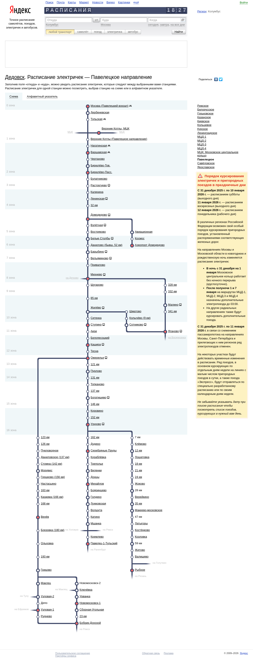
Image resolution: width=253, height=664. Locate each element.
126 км (45, 443)
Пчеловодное (49, 450)
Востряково (98, 231)
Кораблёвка (98, 457)
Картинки (124, 2)
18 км (138, 463)
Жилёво (96, 307)
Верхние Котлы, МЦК (115, 128)
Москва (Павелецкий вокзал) (109, 105)
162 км (95, 437)
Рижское (203, 105)
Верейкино (142, 496)
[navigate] (92, 2)
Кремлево (97, 536)
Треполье (97, 463)
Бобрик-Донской (90, 622)
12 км (138, 450)
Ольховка (47, 543)
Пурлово (96, 371)
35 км (138, 503)
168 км (45, 503)
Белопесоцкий (100, 337)
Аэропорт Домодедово (149, 245)
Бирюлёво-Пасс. (101, 172)
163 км (45, 490)
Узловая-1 (47, 609)
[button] (96, 20)
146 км (95, 404)
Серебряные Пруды (103, 450)
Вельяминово (99, 258)
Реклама (169, 653)
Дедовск (15, 77)
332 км (172, 291)
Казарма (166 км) (52, 496)
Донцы (95, 477)
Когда (153, 20)
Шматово (135, 311)
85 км (94, 298)
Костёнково (142, 530)
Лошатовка (142, 457)
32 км (94, 205)
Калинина (97, 192)
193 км (45, 556)
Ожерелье (97, 357)
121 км (95, 364)
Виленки (96, 470)
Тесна (94, 351)
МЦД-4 (201, 148)
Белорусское (205, 109)
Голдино (96, 496)
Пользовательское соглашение (72, 653)
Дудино (95, 443)
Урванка (84, 596)
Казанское (204, 117)
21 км (138, 470)
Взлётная (97, 225)
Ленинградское (207, 133)
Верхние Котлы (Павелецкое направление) (119, 139)
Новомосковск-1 (89, 603)
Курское (202, 129)
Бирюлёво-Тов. (100, 165)
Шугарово (97, 284)
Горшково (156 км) (53, 477)
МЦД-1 (201, 136)
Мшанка (96, 523)
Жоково (140, 483)
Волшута (96, 510)
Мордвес (46, 470)
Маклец (46, 583)
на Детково (72, 277)
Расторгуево (99, 185)
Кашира (96, 344)
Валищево (142, 556)
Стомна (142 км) (51, 463)
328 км (172, 284)
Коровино (97, 410)
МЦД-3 (201, 144)
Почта (61, 2)
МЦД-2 (201, 140)
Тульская (96, 119)
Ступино (96, 324)
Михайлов (97, 483)
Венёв (45, 516)
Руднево (46, 616)
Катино (95, 516)
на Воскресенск (177, 337)
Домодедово (99, 214)
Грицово (46, 569)
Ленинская (97, 198)
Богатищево (98, 397)
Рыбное (140, 569)
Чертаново (97, 158)
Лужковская (98, 503)
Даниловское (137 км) (55, 457)
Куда (105, 20)
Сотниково (136, 324)
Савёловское (206, 163)
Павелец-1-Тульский (104, 543)
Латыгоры (141, 523)
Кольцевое (204, 125)
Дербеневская (100, 112)
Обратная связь (151, 653)
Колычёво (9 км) (140, 318)
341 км (172, 311)
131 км (95, 377)
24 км (138, 477)
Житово (140, 550)
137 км (95, 390)
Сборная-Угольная (91, 609)
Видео (110, 2)
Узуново (96, 424)
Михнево (96, 274)
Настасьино (48, 483)
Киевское (203, 121)
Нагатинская (99, 145)
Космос (139, 238)
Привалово (98, 264)
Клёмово (140, 443)
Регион (202, 11)
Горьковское (205, 113)
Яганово (173, 331)
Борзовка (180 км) (52, 530)
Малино (173, 304)
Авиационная (143, 231)
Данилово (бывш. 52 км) (106, 245)
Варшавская (99, 152)
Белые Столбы (100, 238)
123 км (45, 437)
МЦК (70, 132)
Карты (72, 2)
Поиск (49, 2)
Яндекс (244, 653)
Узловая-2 (47, 596)
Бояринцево (98, 490)
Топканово (97, 384)
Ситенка (96, 318)
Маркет (84, 2)
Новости (97, 2)
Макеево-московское (148, 510)
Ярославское (206, 167)
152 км (95, 417)
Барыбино (97, 251)
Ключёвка (85, 589)
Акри (94, 331)
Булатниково (99, 178)
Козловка (141, 536)
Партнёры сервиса (65, 655)
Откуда (52, 20)
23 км (83, 616)
